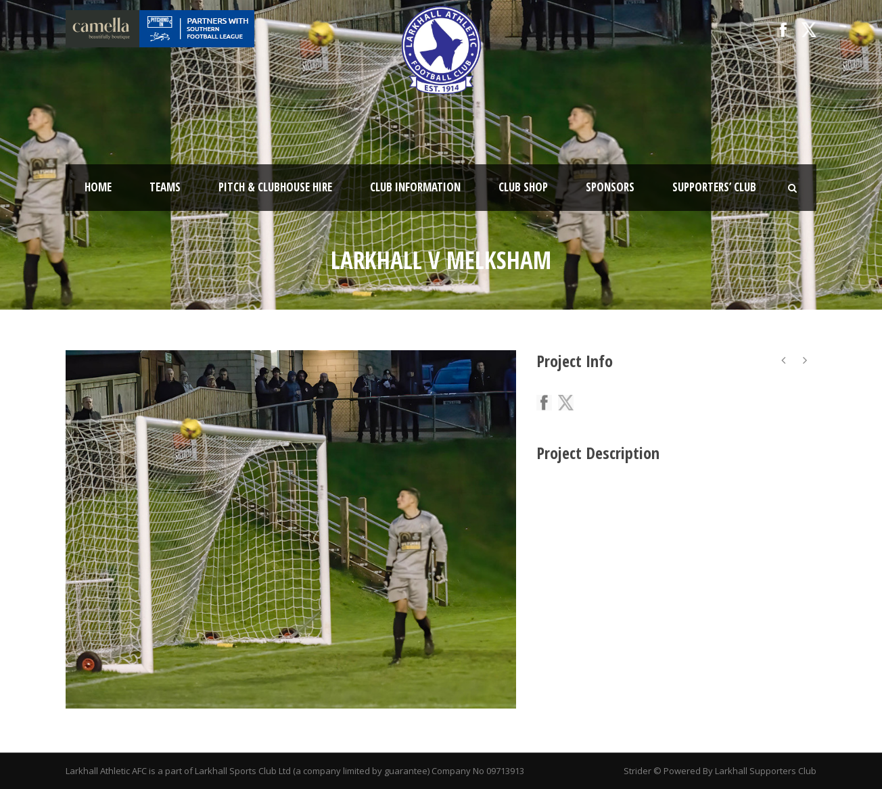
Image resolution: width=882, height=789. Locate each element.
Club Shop (523, 187)
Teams (165, 187)
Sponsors (610, 187)
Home (98, 187)
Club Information (415, 187)
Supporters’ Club (714, 187)
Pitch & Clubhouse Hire (275, 187)
